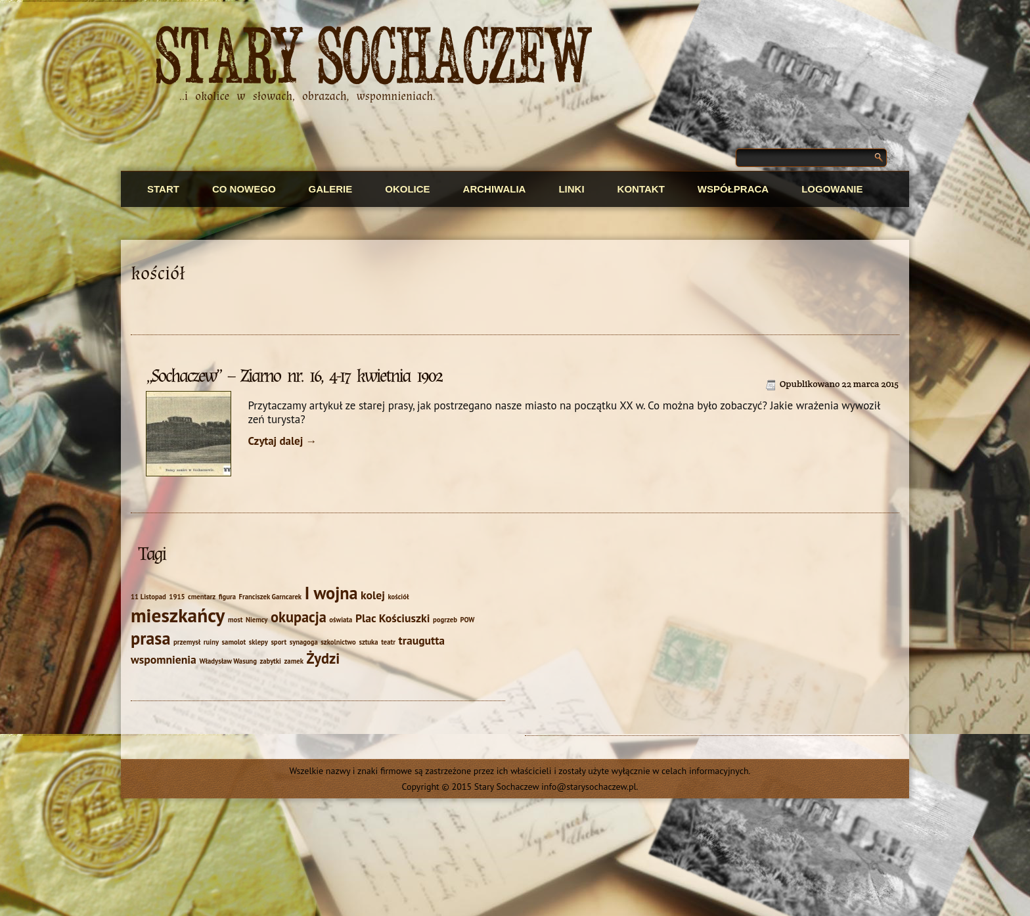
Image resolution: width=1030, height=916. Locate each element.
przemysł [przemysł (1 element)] (186, 642)
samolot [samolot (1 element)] (234, 642)
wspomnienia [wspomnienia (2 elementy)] (163, 659)
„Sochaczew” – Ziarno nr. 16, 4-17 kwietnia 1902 (293, 375)
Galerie (331, 189)
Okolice (407, 189)
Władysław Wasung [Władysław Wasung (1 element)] (227, 661)
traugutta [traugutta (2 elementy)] (422, 640)
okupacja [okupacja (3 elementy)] (298, 616)
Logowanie (831, 189)
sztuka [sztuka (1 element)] (368, 642)
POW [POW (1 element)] (467, 619)
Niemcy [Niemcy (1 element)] (256, 619)
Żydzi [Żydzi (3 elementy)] (323, 658)
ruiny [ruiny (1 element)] (211, 642)
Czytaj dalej (282, 441)
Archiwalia (494, 189)
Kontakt (641, 189)
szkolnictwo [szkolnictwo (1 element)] (338, 642)
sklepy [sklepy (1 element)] (258, 642)
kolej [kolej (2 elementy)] (373, 595)
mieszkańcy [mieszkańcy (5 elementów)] (178, 615)
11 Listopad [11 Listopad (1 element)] (148, 596)
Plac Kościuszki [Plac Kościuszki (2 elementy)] (392, 618)
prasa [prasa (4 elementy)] (150, 638)
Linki (571, 189)
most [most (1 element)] (235, 619)
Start (163, 189)
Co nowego (244, 189)
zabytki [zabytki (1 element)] (269, 661)
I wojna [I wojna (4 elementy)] (331, 593)
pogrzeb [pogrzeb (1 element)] (445, 619)
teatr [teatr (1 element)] (388, 642)
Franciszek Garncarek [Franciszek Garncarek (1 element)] (270, 596)
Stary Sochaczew (374, 58)
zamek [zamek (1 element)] (293, 661)
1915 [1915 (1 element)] (177, 596)
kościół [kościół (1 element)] (398, 596)
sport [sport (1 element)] (278, 642)
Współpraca (733, 189)
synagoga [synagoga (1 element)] (304, 642)
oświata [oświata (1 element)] (340, 619)
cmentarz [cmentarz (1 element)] (201, 596)
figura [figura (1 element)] (227, 596)
